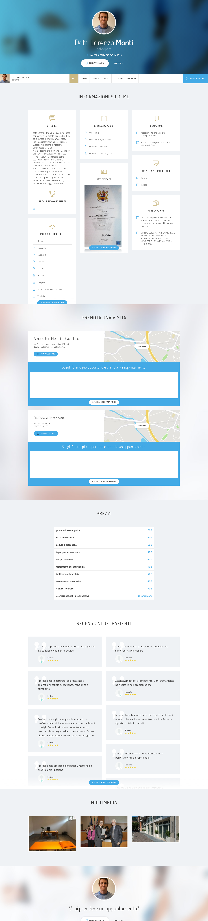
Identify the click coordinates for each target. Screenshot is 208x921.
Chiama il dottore (46, 354)
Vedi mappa (142, 346)
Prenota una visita (195, 78)
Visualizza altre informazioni (104, 248)
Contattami (118, 63)
